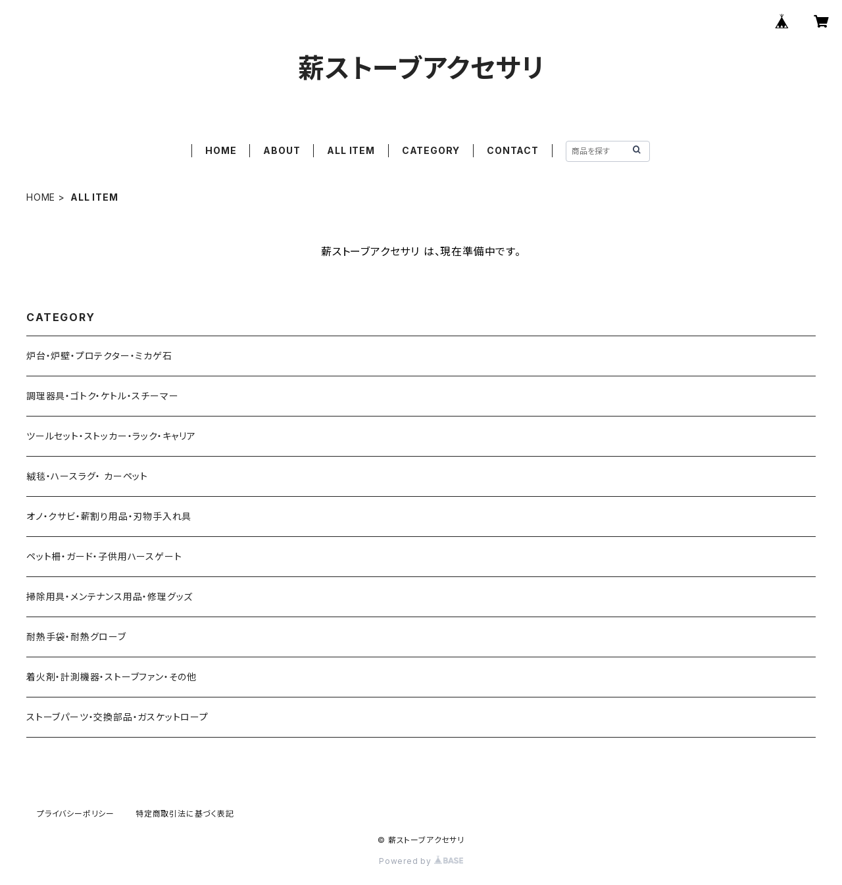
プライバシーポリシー (75, 814)
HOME (220, 150)
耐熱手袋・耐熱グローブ (76, 636)
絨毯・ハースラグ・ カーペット (87, 476)
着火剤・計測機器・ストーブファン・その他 (111, 676)
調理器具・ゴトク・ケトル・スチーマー (102, 395)
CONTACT (513, 150)
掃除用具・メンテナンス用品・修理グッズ (109, 596)
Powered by (421, 861)
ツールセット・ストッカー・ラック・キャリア (111, 436)
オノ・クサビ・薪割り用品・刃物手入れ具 (108, 516)
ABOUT (281, 150)
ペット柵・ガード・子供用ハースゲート (104, 556)
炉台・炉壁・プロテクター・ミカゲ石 (99, 355)
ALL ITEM (350, 150)
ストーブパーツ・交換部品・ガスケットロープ (117, 716)
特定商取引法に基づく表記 (185, 814)
